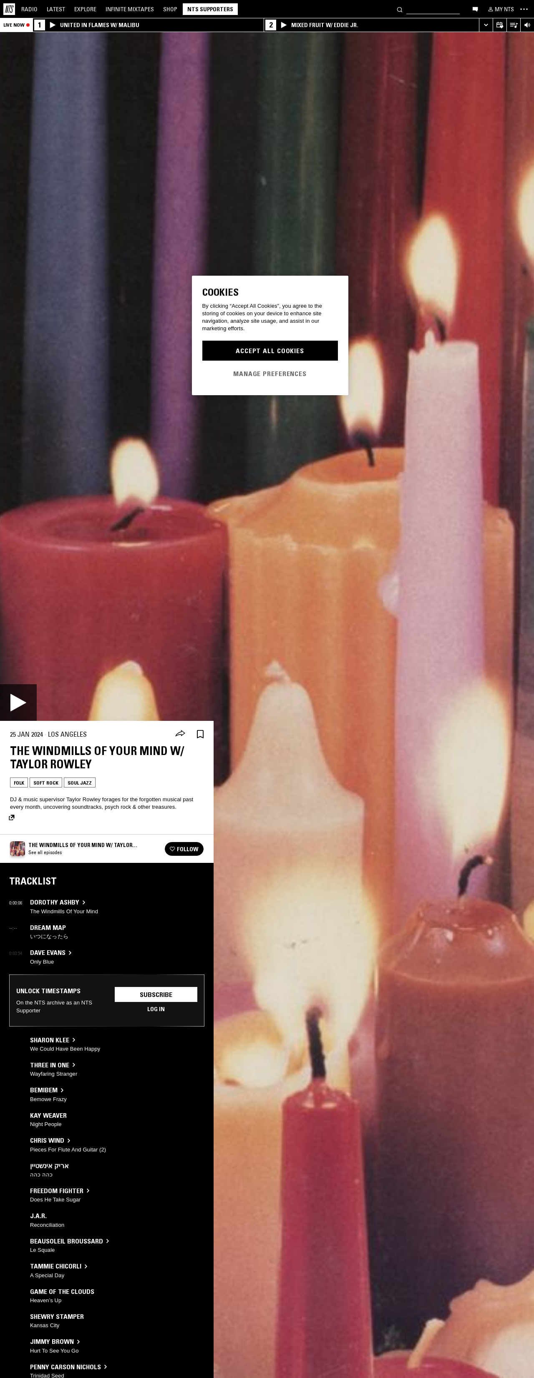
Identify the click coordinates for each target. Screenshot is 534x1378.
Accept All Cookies (270, 350)
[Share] (180, 734)
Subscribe (156, 994)
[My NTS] (500, 9)
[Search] (399, 9)
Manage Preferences (270, 373)
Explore (85, 9)
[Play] (18, 702)
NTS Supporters (210, 9)
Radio (29, 9)
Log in (156, 1009)
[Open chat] (475, 9)
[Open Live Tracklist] (513, 25)
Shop (170, 9)
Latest (56, 9)
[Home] (9, 9)
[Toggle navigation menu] (524, 9)
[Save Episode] (200, 734)
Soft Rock (45, 783)
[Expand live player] (486, 25)
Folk (19, 783)
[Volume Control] (527, 25)
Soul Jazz (80, 783)
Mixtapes (130, 9)
